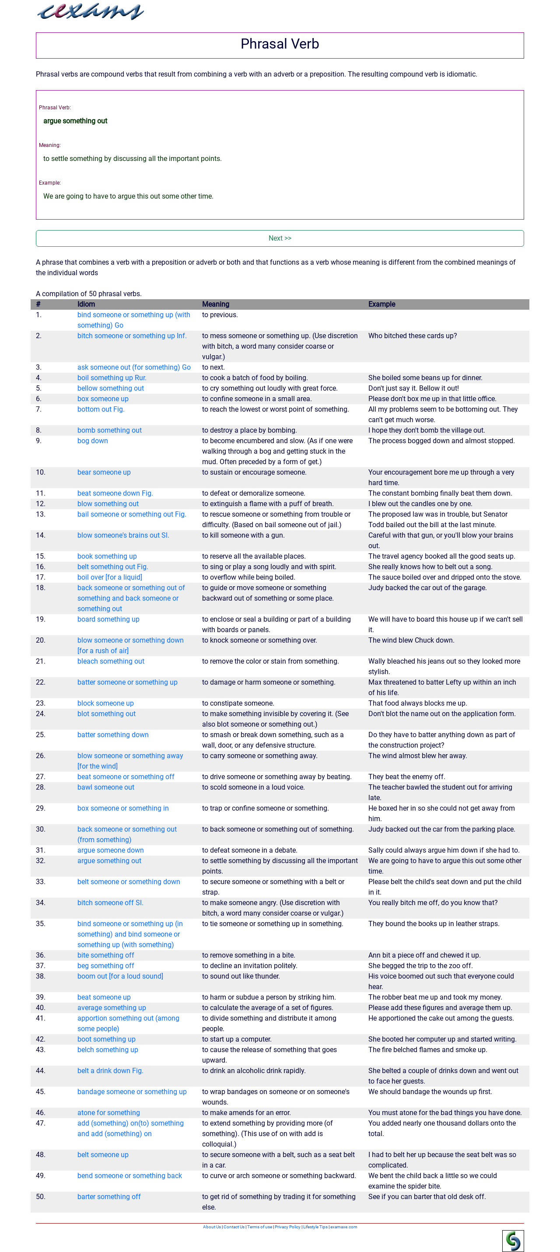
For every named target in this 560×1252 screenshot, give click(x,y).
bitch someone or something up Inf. (132, 336)
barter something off (109, 1197)
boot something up (106, 1039)
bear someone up (104, 472)
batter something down (113, 735)
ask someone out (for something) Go (134, 367)
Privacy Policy (288, 1226)
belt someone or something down (128, 882)
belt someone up (103, 1155)
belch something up (107, 1050)
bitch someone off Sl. (110, 903)
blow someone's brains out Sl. (123, 535)
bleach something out (110, 661)
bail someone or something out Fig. (131, 514)
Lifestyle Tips (315, 1226)
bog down (92, 441)
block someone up (105, 703)
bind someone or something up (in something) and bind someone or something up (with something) (130, 934)
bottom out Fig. (101, 409)
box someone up (103, 399)
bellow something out (110, 388)
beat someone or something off (126, 777)
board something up (108, 619)
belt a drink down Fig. (110, 1071)
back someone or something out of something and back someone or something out (131, 598)
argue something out (109, 861)
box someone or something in (123, 808)
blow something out (108, 504)
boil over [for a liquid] (109, 577)
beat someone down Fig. (115, 493)
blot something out (106, 714)
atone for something (108, 1113)
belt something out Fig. (112, 567)
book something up (107, 556)
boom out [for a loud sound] (120, 976)
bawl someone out (105, 787)
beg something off (105, 966)
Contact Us (234, 1226)
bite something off (105, 955)
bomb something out (109, 430)
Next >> (280, 238)
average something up (111, 1008)
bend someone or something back (129, 1176)
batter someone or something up (127, 682)
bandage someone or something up (132, 1092)
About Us (212, 1226)
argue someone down (110, 850)
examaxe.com (343, 1226)
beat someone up (104, 997)
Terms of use (259, 1226)
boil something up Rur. (112, 378)
